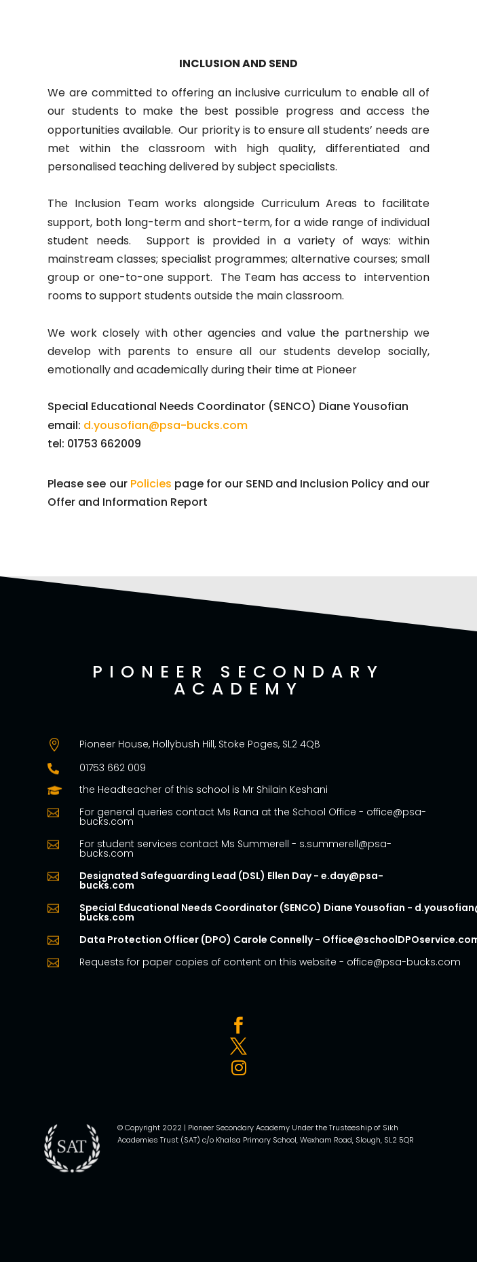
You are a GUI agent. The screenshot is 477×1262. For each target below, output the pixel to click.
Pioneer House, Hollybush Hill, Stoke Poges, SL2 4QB (199, 744)
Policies (151, 483)
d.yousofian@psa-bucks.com (165, 425)
